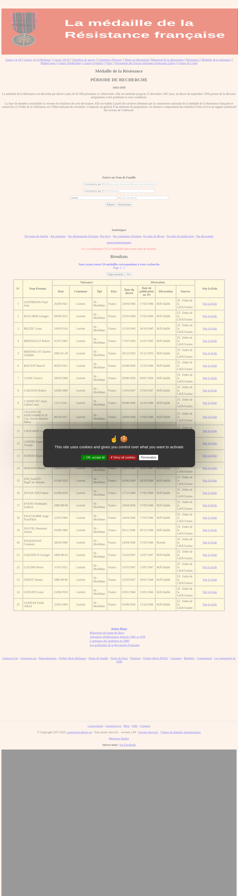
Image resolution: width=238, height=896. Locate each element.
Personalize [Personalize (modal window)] (148, 457)
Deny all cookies (122, 457)
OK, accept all (94, 457)
